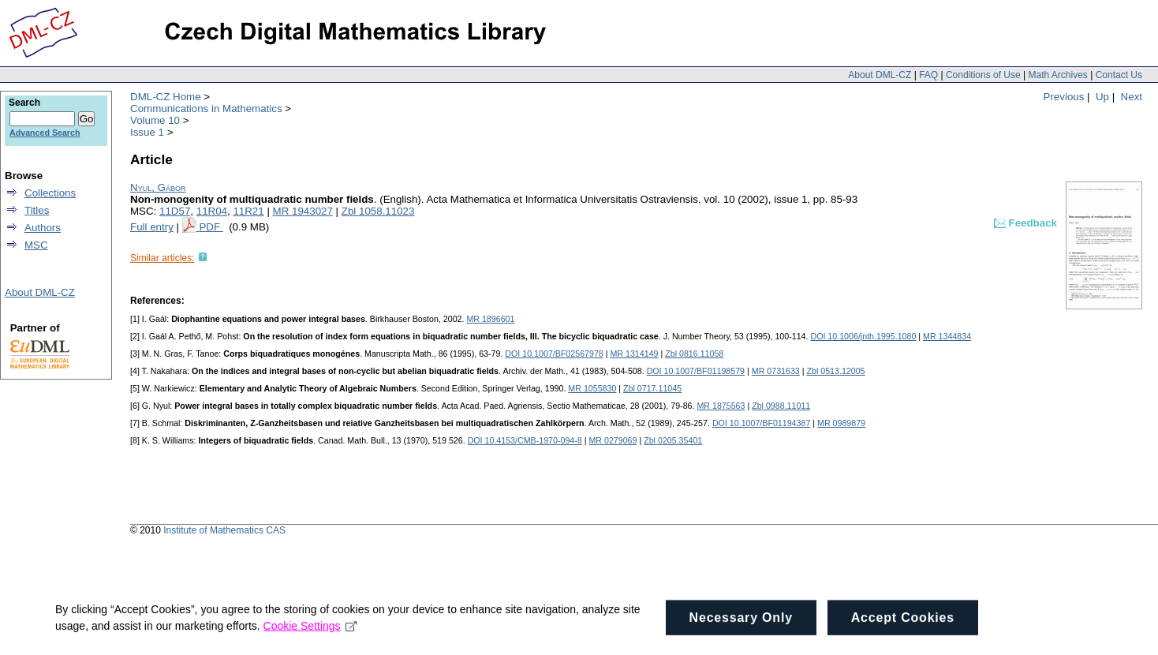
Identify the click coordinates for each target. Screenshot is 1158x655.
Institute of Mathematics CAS (224, 530)
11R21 (248, 211)
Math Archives (1057, 74)
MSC (36, 245)
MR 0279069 (612, 440)
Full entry (152, 227)
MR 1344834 (947, 336)
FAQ (928, 74)
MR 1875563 (721, 405)
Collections (50, 193)
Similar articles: (162, 258)
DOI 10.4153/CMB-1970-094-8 (525, 440)
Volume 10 (155, 120)
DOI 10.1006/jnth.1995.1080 (863, 336)
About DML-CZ (879, 74)
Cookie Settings (310, 631)
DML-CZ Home (165, 97)
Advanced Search (44, 132)
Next (1131, 97)
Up (1102, 97)
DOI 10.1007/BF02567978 (554, 353)
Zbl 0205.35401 (673, 440)
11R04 (211, 211)
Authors (42, 228)
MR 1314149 (634, 353)
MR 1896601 (490, 319)
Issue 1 (147, 132)
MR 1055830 (592, 388)
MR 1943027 (303, 211)
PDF (210, 227)
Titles (36, 210)
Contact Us (1119, 74)
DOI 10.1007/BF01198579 (696, 371)
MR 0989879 (841, 423)
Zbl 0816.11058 (694, 353)
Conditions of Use (983, 74)
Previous (1064, 97)
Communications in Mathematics (206, 108)
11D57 (174, 211)
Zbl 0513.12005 (835, 371)
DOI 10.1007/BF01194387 (761, 423)
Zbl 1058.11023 (378, 211)
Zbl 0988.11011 (781, 405)
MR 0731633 (776, 371)
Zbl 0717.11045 (652, 388)
